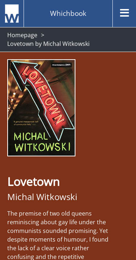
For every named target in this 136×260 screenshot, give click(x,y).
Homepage (22, 35)
